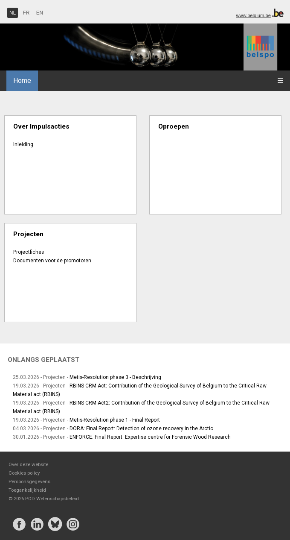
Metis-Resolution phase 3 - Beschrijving (115, 377)
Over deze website (28, 464)
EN (40, 13)
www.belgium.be (253, 15)
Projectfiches (28, 252)
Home (22, 80)
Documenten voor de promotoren (52, 261)
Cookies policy (24, 473)
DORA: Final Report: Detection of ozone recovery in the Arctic (141, 428)
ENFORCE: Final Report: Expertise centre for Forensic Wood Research (150, 437)
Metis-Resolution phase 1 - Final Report (115, 420)
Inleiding (23, 144)
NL (12, 13)
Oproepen (173, 126)
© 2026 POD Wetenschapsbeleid (44, 499)
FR (26, 13)
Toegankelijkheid (27, 490)
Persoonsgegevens (29, 481)
